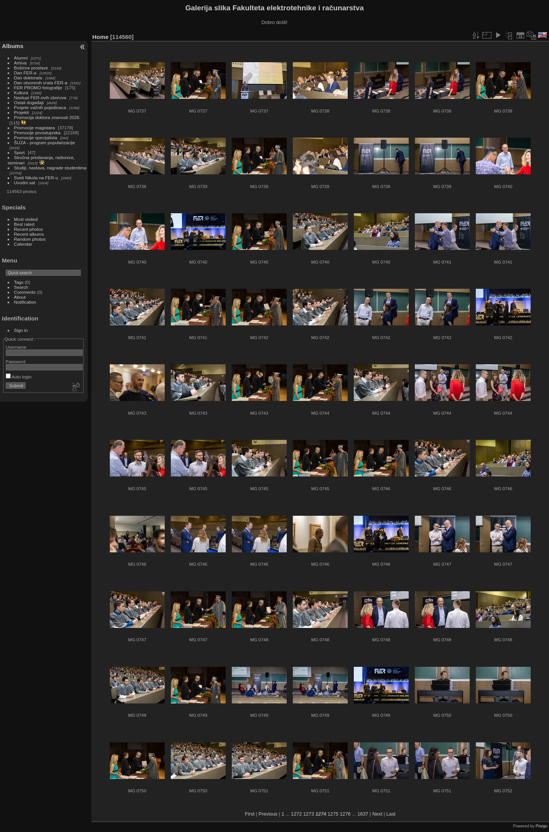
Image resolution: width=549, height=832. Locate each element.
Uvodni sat (24, 182)
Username (16, 346)
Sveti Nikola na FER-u (36, 177)
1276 (345, 814)
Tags (19, 282)
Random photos (30, 239)
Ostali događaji (29, 102)
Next (377, 814)
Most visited (26, 219)
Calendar (23, 243)
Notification (25, 301)
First (250, 814)
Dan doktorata (28, 77)
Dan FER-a (25, 72)
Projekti (21, 112)
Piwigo (541, 826)
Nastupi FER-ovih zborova (40, 97)
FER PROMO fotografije (38, 87)
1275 (332, 814)
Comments (25, 292)
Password (16, 361)
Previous (268, 814)
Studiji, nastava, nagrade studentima (50, 167)
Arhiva (20, 62)
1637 (362, 814)
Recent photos (28, 229)
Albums (12, 46)
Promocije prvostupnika (37, 132)
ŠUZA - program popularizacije (44, 142)
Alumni (21, 57)
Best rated (24, 224)
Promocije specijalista (35, 137)
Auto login (19, 376)
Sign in (21, 330)
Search (21, 287)
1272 (296, 814)
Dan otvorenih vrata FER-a (40, 82)
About (20, 296)
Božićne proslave (31, 67)
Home (100, 37)
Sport (19, 152)
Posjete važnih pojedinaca (40, 107)
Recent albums (29, 234)
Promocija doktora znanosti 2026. (47, 117)
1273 (308, 814)
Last (390, 814)
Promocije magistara (34, 127)
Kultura (21, 92)
